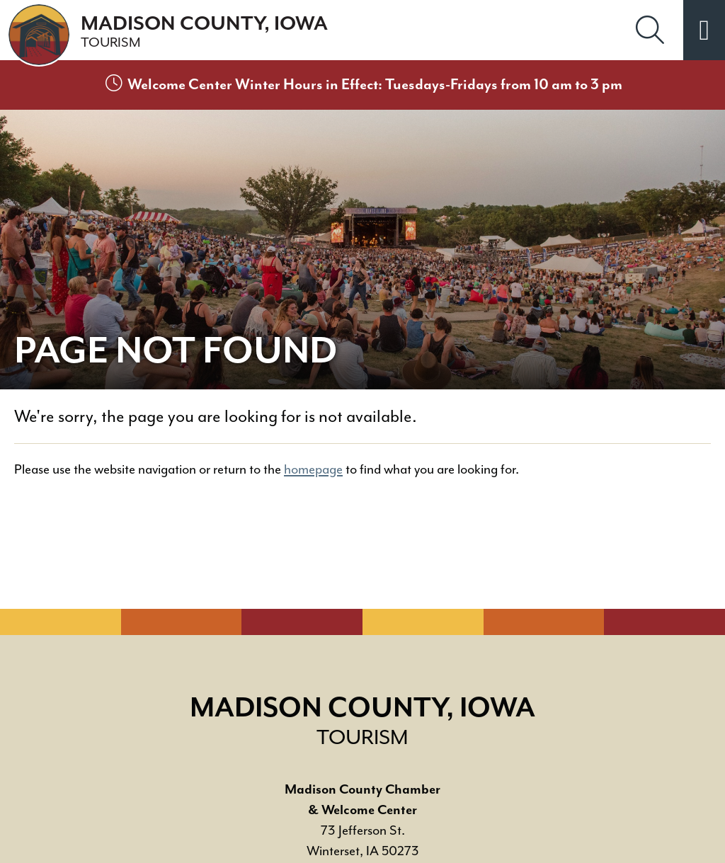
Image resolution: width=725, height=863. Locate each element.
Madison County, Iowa (204, 32)
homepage (313, 469)
